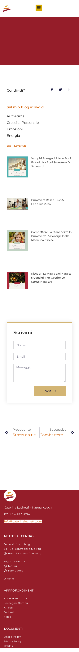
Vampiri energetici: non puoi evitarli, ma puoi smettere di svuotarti (51, 162)
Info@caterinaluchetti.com (23, 521)
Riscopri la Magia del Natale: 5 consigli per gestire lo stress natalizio (51, 277)
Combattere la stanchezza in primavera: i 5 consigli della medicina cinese (51, 236)
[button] (39, 8)
